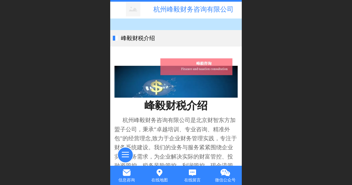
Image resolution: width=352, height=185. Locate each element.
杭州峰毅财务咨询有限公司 (193, 9)
